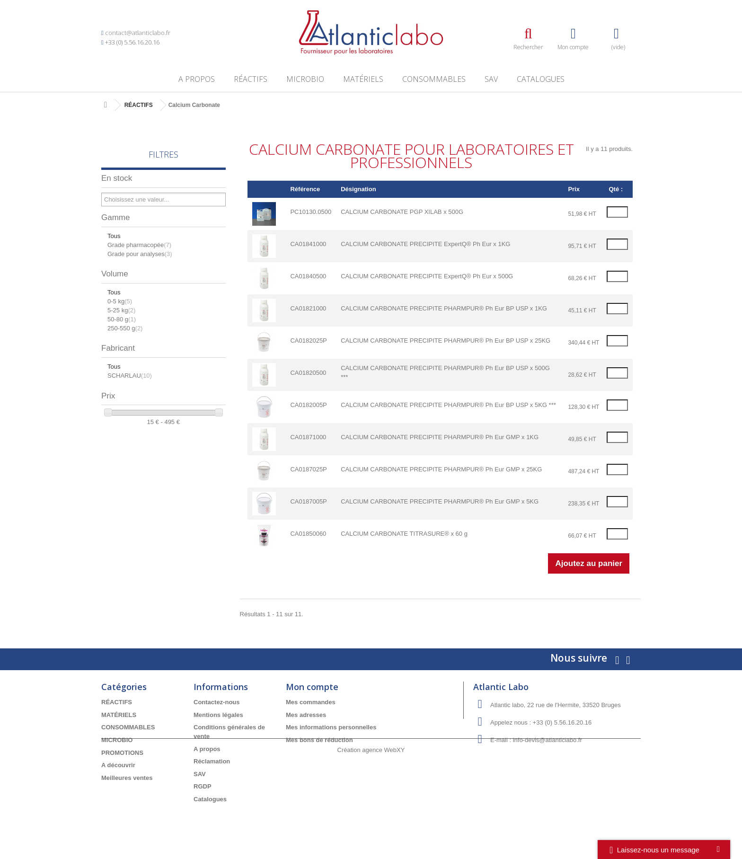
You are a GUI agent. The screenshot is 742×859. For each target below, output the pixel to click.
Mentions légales (218, 714)
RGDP (203, 786)
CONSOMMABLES (434, 79)
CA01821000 (308, 308)
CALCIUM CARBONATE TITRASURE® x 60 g (404, 533)
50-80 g (121, 319)
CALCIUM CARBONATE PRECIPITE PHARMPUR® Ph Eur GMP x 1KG (440, 437)
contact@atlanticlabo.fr (137, 32)
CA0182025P (308, 340)
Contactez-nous (217, 702)
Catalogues (541, 79)
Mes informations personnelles (331, 727)
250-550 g (124, 328)
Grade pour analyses (139, 253)
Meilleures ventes (126, 777)
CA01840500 (308, 276)
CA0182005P (308, 404)
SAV (491, 79)
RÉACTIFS (250, 79)
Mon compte (312, 686)
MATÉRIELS (363, 79)
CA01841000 (308, 244)
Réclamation (212, 761)
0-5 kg (119, 301)
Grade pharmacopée (139, 244)
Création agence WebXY (371, 833)
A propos (196, 79)
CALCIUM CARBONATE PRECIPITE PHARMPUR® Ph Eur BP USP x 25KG (445, 340)
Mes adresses (306, 714)
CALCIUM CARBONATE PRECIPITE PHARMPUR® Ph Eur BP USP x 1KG (444, 308)
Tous (113, 235)
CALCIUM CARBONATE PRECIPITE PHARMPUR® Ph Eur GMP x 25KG (441, 469)
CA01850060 (308, 533)
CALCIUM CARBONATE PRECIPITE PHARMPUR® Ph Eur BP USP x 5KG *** (448, 404)
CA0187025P (308, 469)
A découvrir (118, 765)
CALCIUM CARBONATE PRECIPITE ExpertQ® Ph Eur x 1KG (425, 244)
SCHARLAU (129, 375)
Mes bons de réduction (319, 740)
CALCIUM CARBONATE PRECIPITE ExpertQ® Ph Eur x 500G (427, 276)
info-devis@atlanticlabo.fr (547, 740)
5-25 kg (121, 310)
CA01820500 (308, 372)
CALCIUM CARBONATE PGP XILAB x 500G (402, 211)
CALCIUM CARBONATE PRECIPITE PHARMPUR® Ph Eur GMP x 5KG (440, 501)
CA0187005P (308, 501)
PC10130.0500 (310, 211)
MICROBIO (305, 79)
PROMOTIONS (122, 752)
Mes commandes (311, 702)
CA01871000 (308, 437)
